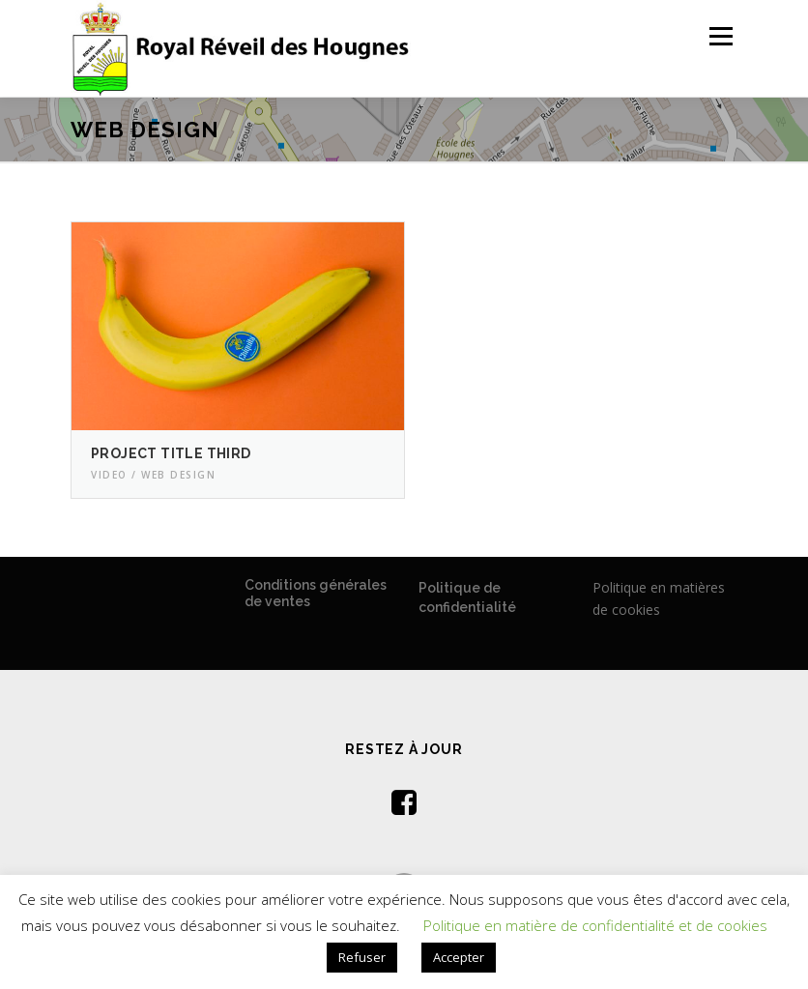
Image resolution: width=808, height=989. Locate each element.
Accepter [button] (458, 957)
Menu (720, 35)
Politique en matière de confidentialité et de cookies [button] (595, 925)
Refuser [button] (362, 957)
